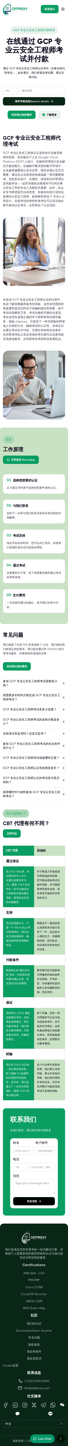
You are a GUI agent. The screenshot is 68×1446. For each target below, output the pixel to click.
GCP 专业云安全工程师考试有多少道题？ (34, 709)
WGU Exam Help (34, 1308)
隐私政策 (34, 1344)
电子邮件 (42, 1142)
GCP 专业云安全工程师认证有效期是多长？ (34, 768)
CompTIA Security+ (34, 1294)
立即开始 (12, 833)
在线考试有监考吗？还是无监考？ (34, 733)
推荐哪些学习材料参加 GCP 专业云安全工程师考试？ (34, 794)
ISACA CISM (34, 1301)
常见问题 (34, 1337)
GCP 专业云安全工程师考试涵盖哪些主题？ (34, 757)
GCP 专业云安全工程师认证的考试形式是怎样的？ (34, 780)
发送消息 (34, 1201)
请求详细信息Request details (34, 101)
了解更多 (49, 114)
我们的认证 (34, 1323)
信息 (16, 1175)
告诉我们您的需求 (21, 114)
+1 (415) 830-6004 (34, 1381)
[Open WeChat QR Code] (62, 1405)
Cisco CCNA (34, 1287)
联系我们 (50, 9)
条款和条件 (34, 1351)
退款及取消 (34, 1358)
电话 (16, 1159)
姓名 (16, 1142)
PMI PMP (34, 1280)
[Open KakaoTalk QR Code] (17, 1413)
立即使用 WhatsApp (21, 459)
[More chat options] (60, 1438)
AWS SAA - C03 (34, 1273)
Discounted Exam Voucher (34, 1330)
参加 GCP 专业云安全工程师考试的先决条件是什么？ (34, 745)
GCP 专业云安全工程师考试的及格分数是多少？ (34, 721)
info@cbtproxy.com (37, 1388)
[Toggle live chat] (42, 1438)
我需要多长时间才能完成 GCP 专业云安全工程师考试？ (34, 697)
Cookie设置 (10, 1365)
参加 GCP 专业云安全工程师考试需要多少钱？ (34, 683)
